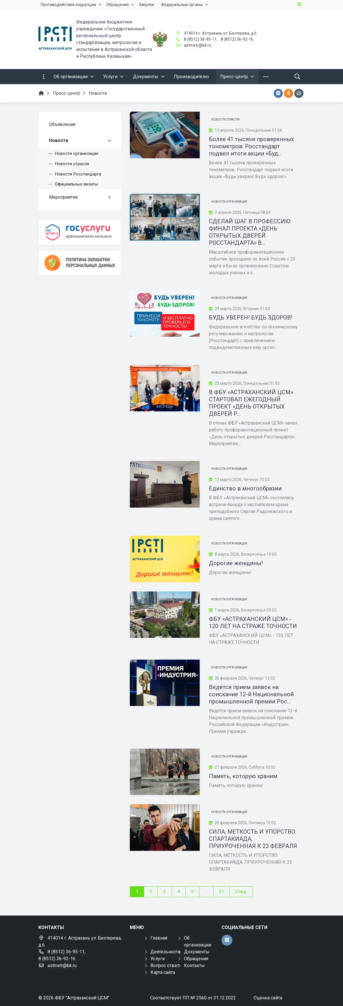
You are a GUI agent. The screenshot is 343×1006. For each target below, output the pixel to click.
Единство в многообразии (245, 488)
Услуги (157, 958)
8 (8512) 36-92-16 (237, 39)
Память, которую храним (243, 776)
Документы (196, 951)
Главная (158, 938)
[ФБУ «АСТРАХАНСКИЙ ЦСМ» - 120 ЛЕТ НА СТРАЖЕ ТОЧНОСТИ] (165, 614)
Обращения (196, 958)
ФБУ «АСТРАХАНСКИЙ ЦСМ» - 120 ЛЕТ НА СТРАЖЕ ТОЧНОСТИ (253, 623)
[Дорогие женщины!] (165, 559)
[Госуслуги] (80, 232)
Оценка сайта (268, 998)
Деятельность (165, 951)
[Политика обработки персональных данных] (80, 262)
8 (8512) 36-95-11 (200, 39)
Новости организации (229, 201)
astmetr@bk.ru (197, 45)
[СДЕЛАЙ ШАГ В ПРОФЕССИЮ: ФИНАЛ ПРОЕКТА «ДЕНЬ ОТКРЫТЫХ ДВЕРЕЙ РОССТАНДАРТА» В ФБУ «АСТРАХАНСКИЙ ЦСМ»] (165, 217)
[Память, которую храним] (165, 772)
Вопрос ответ (164, 965)
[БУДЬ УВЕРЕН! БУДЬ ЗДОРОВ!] (165, 313)
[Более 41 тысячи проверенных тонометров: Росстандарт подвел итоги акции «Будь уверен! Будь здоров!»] (165, 135)
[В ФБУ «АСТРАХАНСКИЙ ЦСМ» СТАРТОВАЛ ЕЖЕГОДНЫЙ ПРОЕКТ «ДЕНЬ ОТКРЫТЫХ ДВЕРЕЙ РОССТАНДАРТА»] (165, 388)
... (206, 891)
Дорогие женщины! (236, 563)
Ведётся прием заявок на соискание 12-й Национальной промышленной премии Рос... (251, 694)
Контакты (194, 965)
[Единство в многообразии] (165, 484)
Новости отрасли (225, 119)
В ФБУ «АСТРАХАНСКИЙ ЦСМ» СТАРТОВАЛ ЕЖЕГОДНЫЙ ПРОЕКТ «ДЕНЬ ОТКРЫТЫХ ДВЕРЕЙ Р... (251, 403)
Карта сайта (162, 972)
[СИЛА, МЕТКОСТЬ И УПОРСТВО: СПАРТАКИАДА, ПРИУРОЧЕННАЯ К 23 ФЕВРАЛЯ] (165, 827)
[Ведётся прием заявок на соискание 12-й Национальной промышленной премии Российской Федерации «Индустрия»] (165, 683)
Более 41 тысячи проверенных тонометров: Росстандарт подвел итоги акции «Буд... (251, 146)
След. (241, 891)
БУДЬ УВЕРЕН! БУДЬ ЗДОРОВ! (250, 317)
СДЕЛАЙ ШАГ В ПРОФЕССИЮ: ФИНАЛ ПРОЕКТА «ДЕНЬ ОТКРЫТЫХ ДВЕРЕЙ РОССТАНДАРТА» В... (250, 232)
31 (221, 891)
